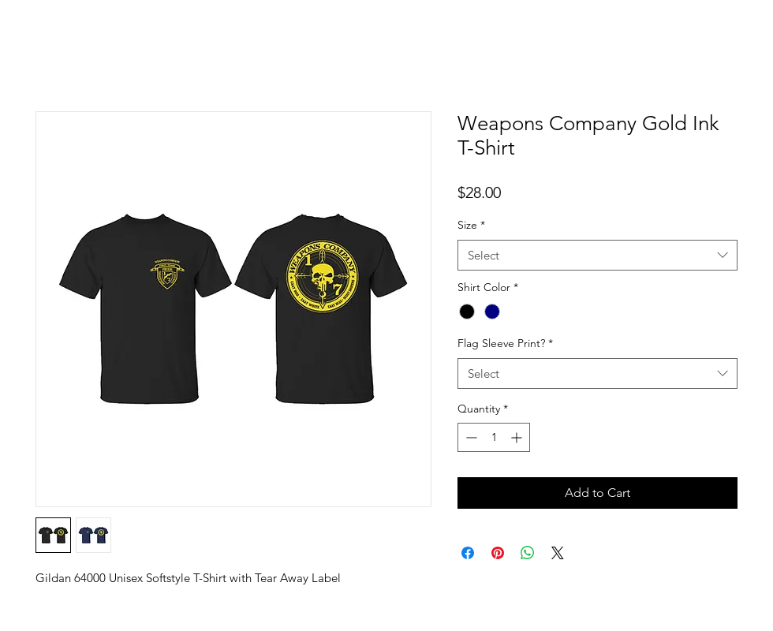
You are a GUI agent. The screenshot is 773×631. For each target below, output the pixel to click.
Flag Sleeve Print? (505, 343)
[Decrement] (470, 437)
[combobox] (597, 255)
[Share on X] (557, 552)
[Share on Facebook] (467, 552)
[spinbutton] (494, 437)
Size (471, 225)
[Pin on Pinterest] (497, 552)
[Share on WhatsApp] (527, 552)
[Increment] (518, 437)
